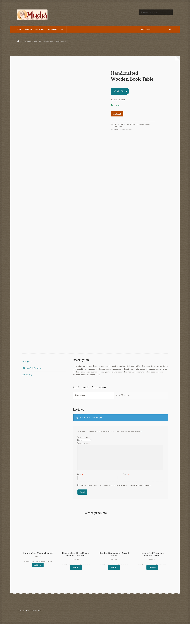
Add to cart (117, 114)
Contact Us (39, 29)
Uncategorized (31, 41)
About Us (28, 29)
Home (19, 29)
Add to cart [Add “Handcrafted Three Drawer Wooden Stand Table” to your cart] (76, 567)
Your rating (83, 437)
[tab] (44, 361)
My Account (52, 29)
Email (126, 474)
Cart (63, 29)
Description (27, 361)
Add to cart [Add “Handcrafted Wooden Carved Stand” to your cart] (114, 567)
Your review (83, 443)
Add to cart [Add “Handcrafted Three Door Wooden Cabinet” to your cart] (152, 567)
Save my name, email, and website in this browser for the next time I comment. (116, 485)
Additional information (32, 368)
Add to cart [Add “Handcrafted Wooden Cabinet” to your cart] (37, 565)
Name (80, 474)
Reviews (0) (27, 375)
